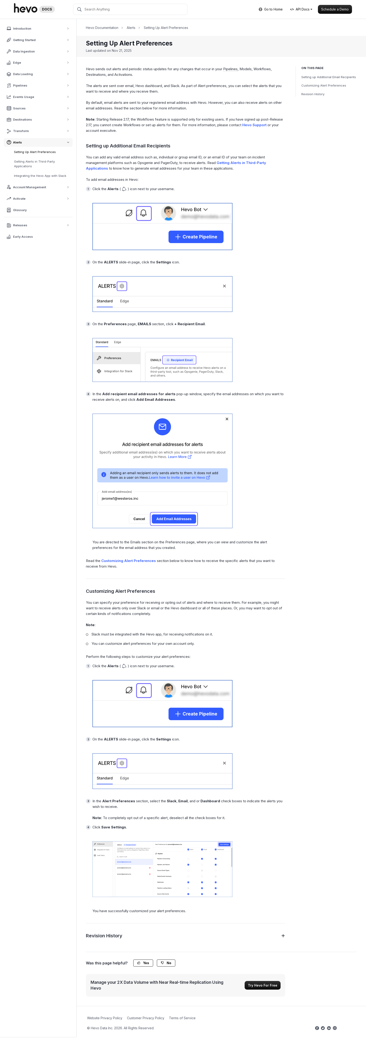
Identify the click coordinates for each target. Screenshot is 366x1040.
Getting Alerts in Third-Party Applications (34, 164)
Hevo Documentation (102, 28)
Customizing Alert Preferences (323, 85)
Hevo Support (254, 125)
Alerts (131, 28)
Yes (143, 963)
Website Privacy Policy (104, 1018)
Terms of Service (182, 1018)
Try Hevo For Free (262, 985)
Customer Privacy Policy (145, 1018)
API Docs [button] (300, 9)
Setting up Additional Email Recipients (328, 77)
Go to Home (271, 9)
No (166, 963)
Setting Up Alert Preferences (35, 152)
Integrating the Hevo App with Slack (40, 176)
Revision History (312, 94)
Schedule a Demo (335, 9)
